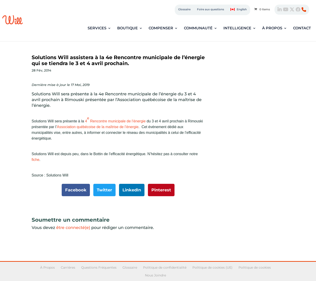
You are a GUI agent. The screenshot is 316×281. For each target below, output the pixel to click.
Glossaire (184, 9)
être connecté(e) (73, 227)
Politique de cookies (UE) (212, 267)
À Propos (47, 267)
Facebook (75, 190)
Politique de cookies (254, 267)
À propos (272, 28)
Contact (302, 28)
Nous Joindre (155, 275)
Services (97, 28)
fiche (35, 160)
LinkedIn (131, 190)
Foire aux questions (210, 9)
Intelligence (237, 28)
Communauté (198, 28)
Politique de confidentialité (164, 267)
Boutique (127, 28)
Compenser (161, 28)
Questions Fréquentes (98, 267)
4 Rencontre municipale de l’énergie (115, 119)
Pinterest (161, 190)
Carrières (68, 267)
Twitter (104, 190)
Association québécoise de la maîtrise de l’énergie (98, 127)
